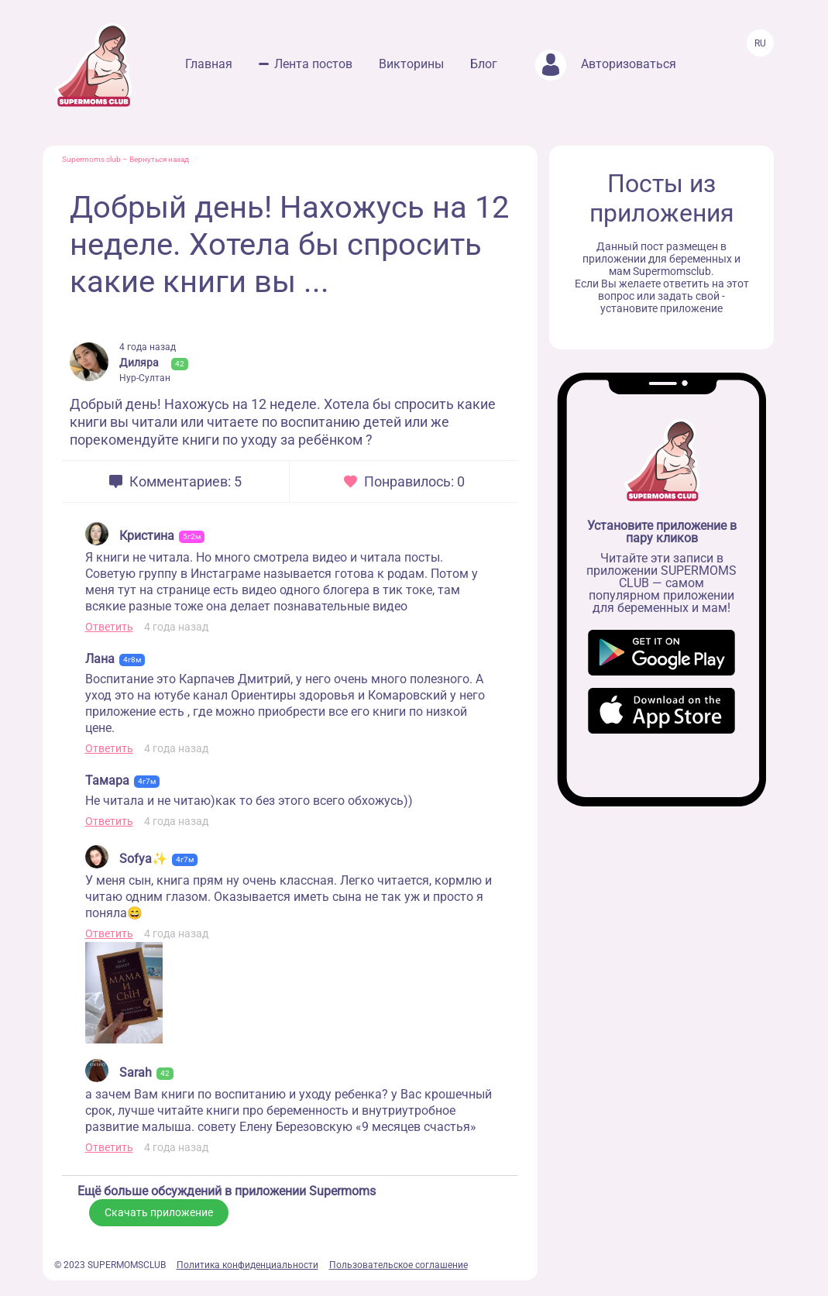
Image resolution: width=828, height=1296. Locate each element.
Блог (483, 64)
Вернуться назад (159, 159)
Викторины (411, 64)
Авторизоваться (605, 64)
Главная (208, 64)
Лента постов (313, 64)
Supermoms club (91, 159)
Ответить (109, 626)
